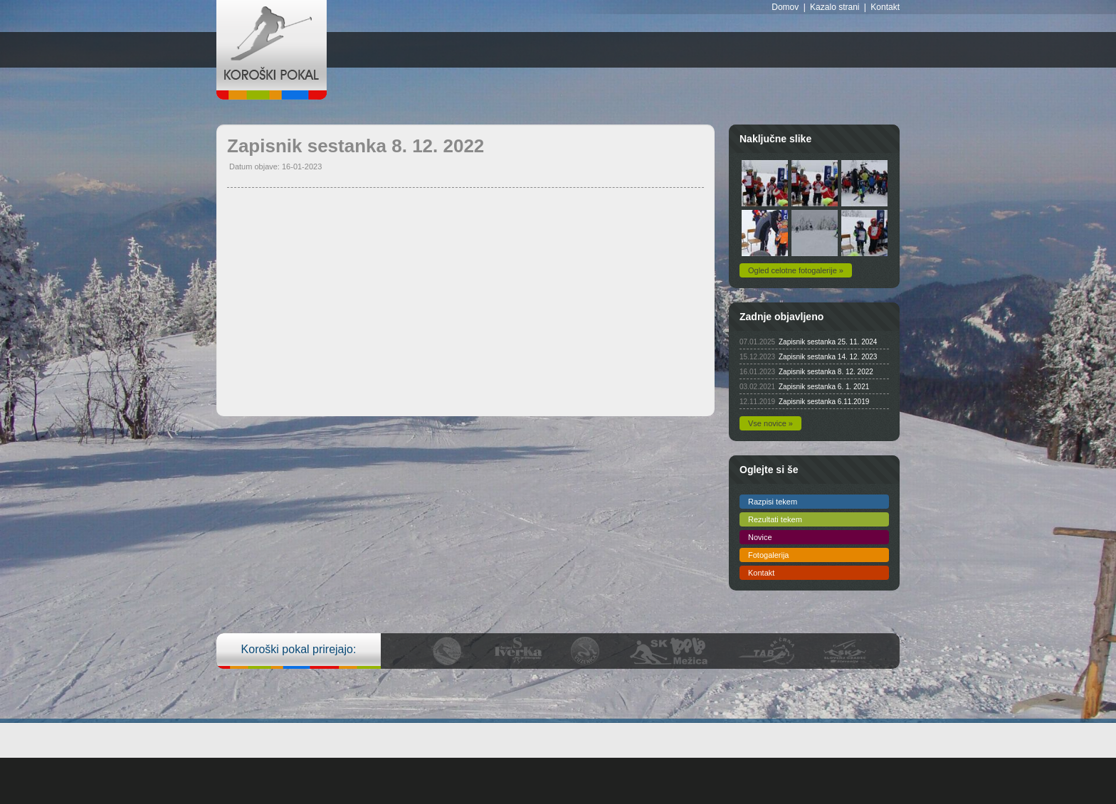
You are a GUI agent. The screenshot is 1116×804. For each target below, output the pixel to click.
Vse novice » (770, 423)
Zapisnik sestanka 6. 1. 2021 (824, 387)
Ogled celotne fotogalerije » (795, 270)
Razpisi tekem (772, 501)
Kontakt (885, 7)
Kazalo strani (834, 7)
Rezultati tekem (775, 519)
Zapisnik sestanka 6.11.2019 (824, 402)
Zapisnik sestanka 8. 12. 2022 (826, 372)
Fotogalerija (768, 555)
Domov (785, 7)
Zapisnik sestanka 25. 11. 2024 (828, 342)
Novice (760, 537)
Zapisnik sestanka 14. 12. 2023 (828, 357)
